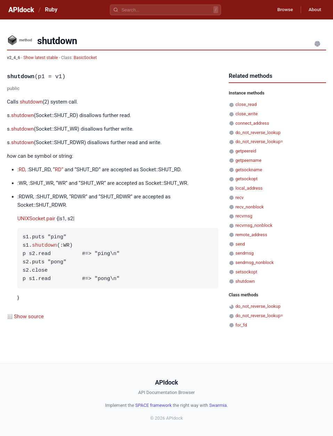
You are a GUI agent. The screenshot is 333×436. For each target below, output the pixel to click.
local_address (248, 188)
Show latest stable (41, 57)
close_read (246, 104)
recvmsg (243, 216)
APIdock (21, 10)
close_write (246, 113)
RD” (59, 169)
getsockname (248, 169)
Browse (282, 10)
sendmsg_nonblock (254, 262)
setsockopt (246, 271)
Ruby (51, 9)
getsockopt (246, 178)
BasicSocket (85, 57)
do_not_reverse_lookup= (259, 141)
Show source (29, 316)
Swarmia (218, 405)
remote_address (251, 234)
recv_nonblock (249, 206)
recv (239, 197)
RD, (22, 169)
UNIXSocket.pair (36, 218)
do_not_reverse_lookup (258, 132)
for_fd (241, 325)
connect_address (252, 123)
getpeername (248, 160)
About (313, 10)
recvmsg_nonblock (254, 225)
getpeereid (245, 151)
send (240, 244)
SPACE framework (153, 405)
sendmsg (244, 253)
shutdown (31, 102)
